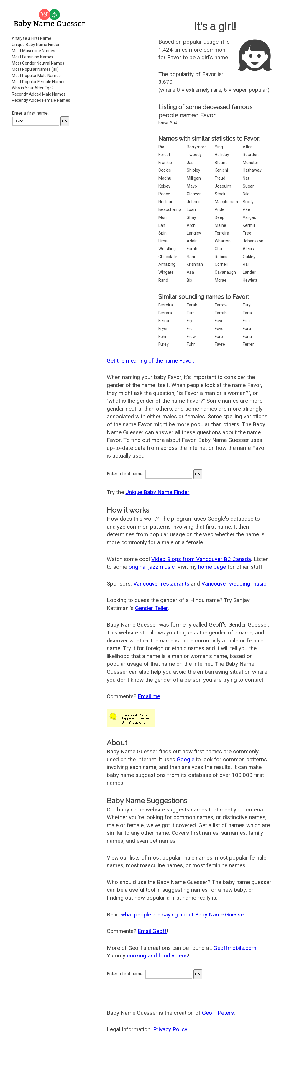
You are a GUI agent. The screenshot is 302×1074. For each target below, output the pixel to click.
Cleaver (194, 193)
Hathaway (252, 170)
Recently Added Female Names (41, 100)
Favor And (167, 122)
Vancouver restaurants (161, 583)
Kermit (249, 225)
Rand (163, 280)
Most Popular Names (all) (35, 69)
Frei (246, 320)
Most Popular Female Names (38, 81)
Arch (191, 225)
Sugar (248, 186)
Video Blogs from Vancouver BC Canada (201, 559)
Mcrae (220, 280)
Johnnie (194, 201)
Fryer (163, 328)
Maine (220, 225)
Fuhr (191, 344)
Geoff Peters (218, 1012)
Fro (190, 328)
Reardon (251, 154)
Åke (246, 209)
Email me (149, 696)
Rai (246, 264)
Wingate (166, 272)
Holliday (222, 154)
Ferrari (164, 320)
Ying (219, 147)
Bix (189, 280)
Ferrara (165, 313)
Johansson (253, 241)
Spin (162, 233)
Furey (163, 344)
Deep (219, 217)
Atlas (247, 147)
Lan (161, 225)
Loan (191, 209)
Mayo (192, 186)
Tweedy (194, 154)
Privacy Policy (170, 1029)
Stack (220, 193)
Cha (218, 248)
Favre (220, 344)
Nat (246, 178)
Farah (192, 248)
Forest (164, 154)
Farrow (221, 305)
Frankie (165, 162)
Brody (248, 201)
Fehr (162, 336)
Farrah (221, 313)
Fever (220, 328)
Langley (194, 233)
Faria (247, 313)
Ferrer (248, 344)
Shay (191, 217)
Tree (247, 233)
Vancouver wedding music (233, 583)
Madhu (164, 178)
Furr (190, 313)
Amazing (166, 264)
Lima (163, 241)
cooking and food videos (157, 955)
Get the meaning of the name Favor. (150, 360)
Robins (221, 256)
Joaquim (223, 186)
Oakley (249, 256)
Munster (250, 162)
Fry (189, 320)
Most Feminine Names (32, 57)
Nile (246, 193)
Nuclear (165, 201)
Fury (247, 305)
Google (185, 759)
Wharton (223, 241)
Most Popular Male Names (36, 75)
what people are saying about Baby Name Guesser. (184, 914)
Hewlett (250, 280)
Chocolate (167, 256)
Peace (164, 193)
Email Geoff (152, 931)
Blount (221, 162)
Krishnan (195, 264)
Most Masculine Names (33, 50)
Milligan (194, 178)
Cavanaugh (225, 272)
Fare (219, 336)
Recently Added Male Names (38, 94)
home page (212, 566)
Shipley (193, 170)
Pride (219, 209)
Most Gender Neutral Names (38, 63)
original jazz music (152, 566)
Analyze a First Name (31, 38)
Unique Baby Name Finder (36, 44)
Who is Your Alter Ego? (33, 88)
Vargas (249, 217)
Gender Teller (151, 608)
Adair (192, 241)
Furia (247, 336)
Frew (191, 336)
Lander (249, 272)
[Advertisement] (50, 168)
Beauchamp (169, 209)
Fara (247, 328)
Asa (190, 272)
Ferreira (222, 233)
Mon (162, 217)
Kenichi (221, 170)
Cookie (164, 170)
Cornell (221, 264)
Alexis (248, 248)
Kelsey (164, 186)
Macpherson (226, 201)
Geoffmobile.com (235, 948)
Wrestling (167, 248)
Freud (220, 178)
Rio (161, 147)
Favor (220, 320)
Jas (190, 162)
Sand (191, 256)
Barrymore (197, 147)
